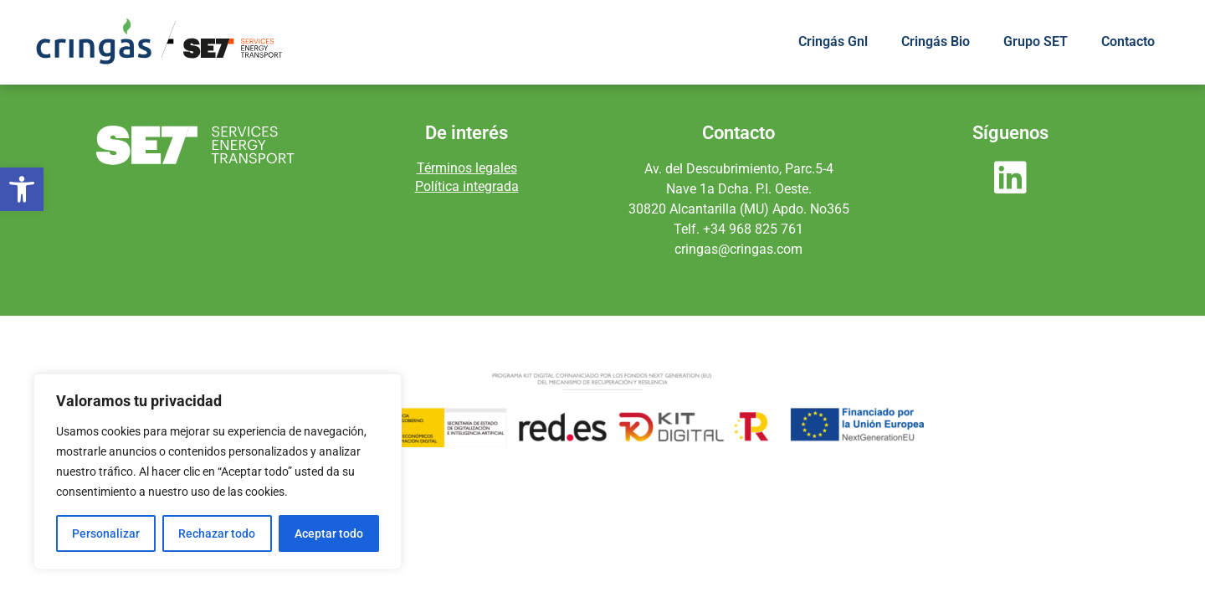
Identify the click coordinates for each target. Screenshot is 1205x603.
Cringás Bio (935, 41)
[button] (22, 189)
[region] (217, 472)
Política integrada (467, 186)
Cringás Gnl (833, 41)
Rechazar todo (216, 533)
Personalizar (106, 533)
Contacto (1128, 41)
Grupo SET (1035, 41)
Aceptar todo (329, 533)
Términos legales (467, 168)
